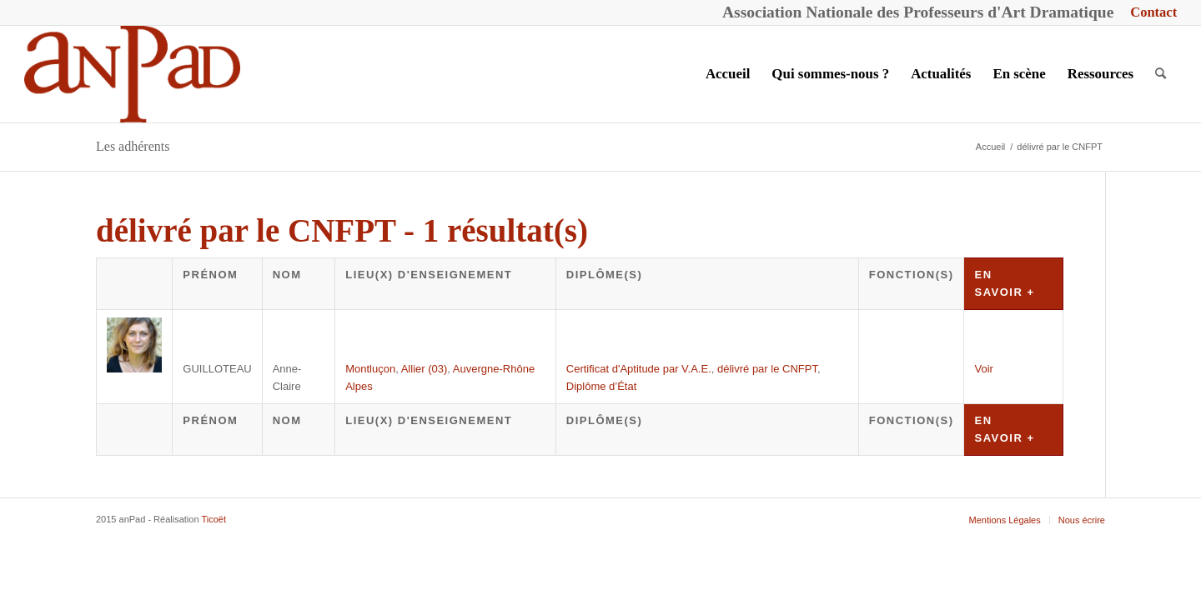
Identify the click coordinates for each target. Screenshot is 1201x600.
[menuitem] (1149, 13)
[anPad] (132, 74)
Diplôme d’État (601, 386)
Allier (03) (424, 368)
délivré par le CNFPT (767, 368)
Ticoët (213, 519)
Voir (983, 368)
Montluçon (370, 368)
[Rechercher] (1160, 74)
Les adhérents (132, 146)
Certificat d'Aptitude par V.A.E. (638, 368)
